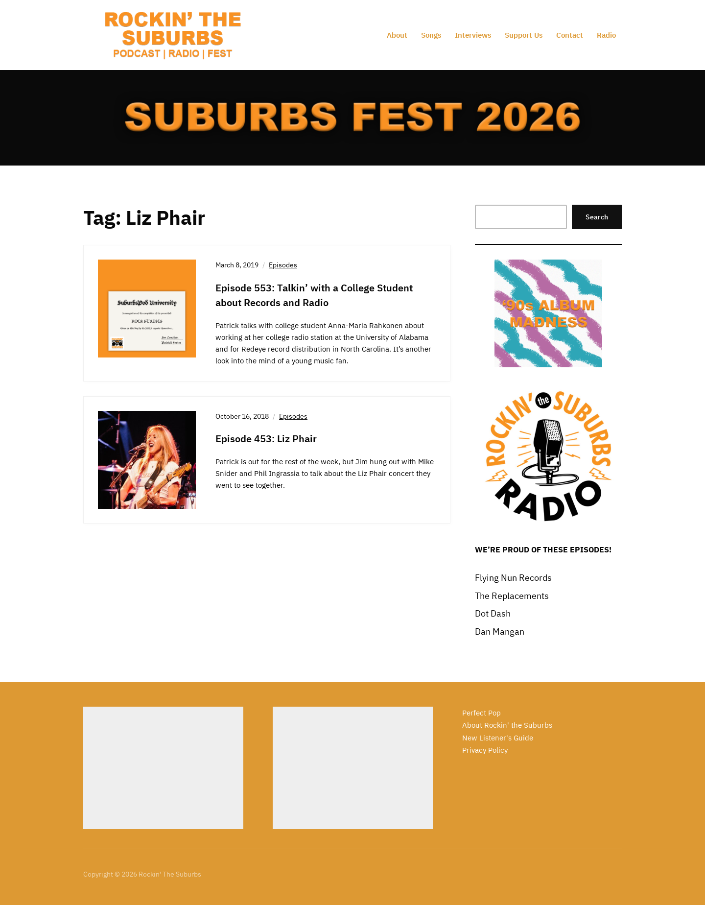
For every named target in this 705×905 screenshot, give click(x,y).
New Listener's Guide (497, 737)
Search (597, 217)
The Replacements (512, 595)
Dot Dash (493, 613)
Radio (606, 35)
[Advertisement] (163, 768)
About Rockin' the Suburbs (507, 725)
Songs (431, 35)
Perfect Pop (481, 712)
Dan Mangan (499, 631)
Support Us (523, 35)
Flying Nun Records (513, 577)
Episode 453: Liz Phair (266, 438)
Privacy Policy (485, 750)
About (397, 35)
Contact (569, 35)
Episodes (283, 265)
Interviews (473, 35)
